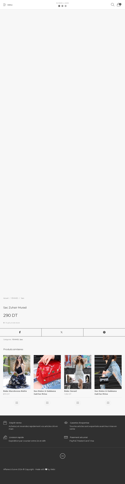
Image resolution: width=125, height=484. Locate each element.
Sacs (22, 298)
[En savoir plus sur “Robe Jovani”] (78, 403)
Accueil (6, 298)
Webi (52, 469)
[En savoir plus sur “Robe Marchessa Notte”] (17, 403)
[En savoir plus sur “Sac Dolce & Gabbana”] (47, 403)
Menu (10, 5)
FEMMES (14, 298)
